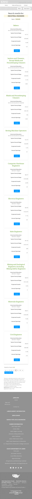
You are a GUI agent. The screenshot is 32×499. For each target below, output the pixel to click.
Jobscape (16, 397)
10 (20, 370)
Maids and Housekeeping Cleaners (16, 97)
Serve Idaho (16, 415)
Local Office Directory (16, 456)
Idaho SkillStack (16, 436)
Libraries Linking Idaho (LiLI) (16, 434)
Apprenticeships (16, 458)
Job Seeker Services (16, 453)
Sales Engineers (16, 231)
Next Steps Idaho (16, 426)
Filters (19, 8)
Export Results (8, 372)
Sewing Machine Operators (16, 131)
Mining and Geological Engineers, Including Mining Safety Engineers (16, 266)
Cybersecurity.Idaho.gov (7, 485)
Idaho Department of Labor (16, 449)
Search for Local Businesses (16, 419)
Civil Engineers (16, 335)
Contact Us (16, 407)
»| (22, 370)
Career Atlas (16, 429)
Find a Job (16, 451)
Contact (26, 5)
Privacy (10, 484)
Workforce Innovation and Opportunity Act (16, 463)
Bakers (16, 25)
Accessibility (4, 484)
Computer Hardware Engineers (16, 165)
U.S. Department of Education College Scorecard (16, 444)
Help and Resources (16, 5)
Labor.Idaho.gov (16, 482)
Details (16, 50)
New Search (27, 8)
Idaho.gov (24, 482)
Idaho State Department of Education (16, 441)
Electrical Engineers (16, 199)
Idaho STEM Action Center (16, 439)
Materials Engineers (16, 302)
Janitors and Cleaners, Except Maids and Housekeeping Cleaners (16, 60)
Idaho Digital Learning (16, 431)
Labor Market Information (16, 411)
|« (5, 370)
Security (15, 484)
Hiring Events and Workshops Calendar (16, 461)
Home (6, 5)
